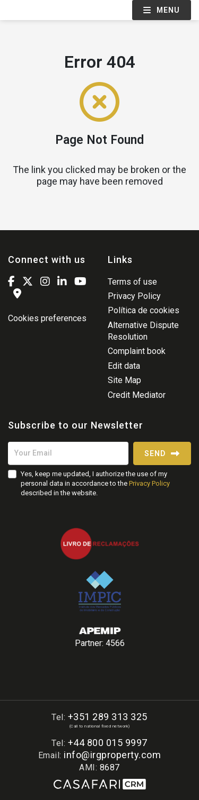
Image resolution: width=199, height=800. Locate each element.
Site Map (124, 380)
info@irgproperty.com (112, 754)
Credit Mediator (137, 395)
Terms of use (132, 282)
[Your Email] (68, 453)
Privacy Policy (134, 296)
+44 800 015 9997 (108, 742)
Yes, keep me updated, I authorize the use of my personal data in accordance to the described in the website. (95, 483)
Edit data (124, 366)
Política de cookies (143, 310)
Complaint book (137, 351)
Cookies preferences (47, 318)
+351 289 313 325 (108, 716)
